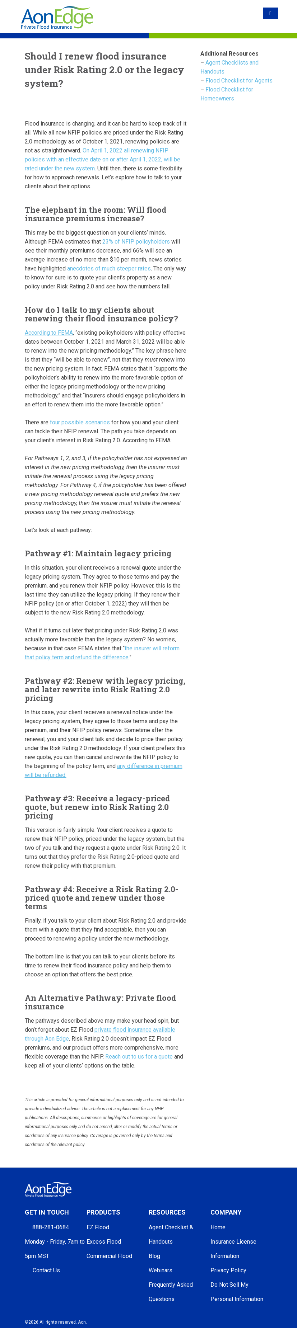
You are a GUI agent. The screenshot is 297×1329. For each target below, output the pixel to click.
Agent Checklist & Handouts (171, 1234)
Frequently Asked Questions (171, 1291)
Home (218, 1227)
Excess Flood (104, 1241)
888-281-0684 (50, 1227)
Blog (154, 1256)
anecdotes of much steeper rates (109, 268)
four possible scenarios (80, 422)
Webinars (160, 1270)
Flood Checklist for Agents (239, 80)
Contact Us (46, 1270)
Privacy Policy (228, 1270)
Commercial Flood (109, 1256)
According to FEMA (49, 332)
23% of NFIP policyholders (136, 241)
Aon (82, 1322)
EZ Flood (98, 1227)
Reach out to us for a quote (139, 1056)
